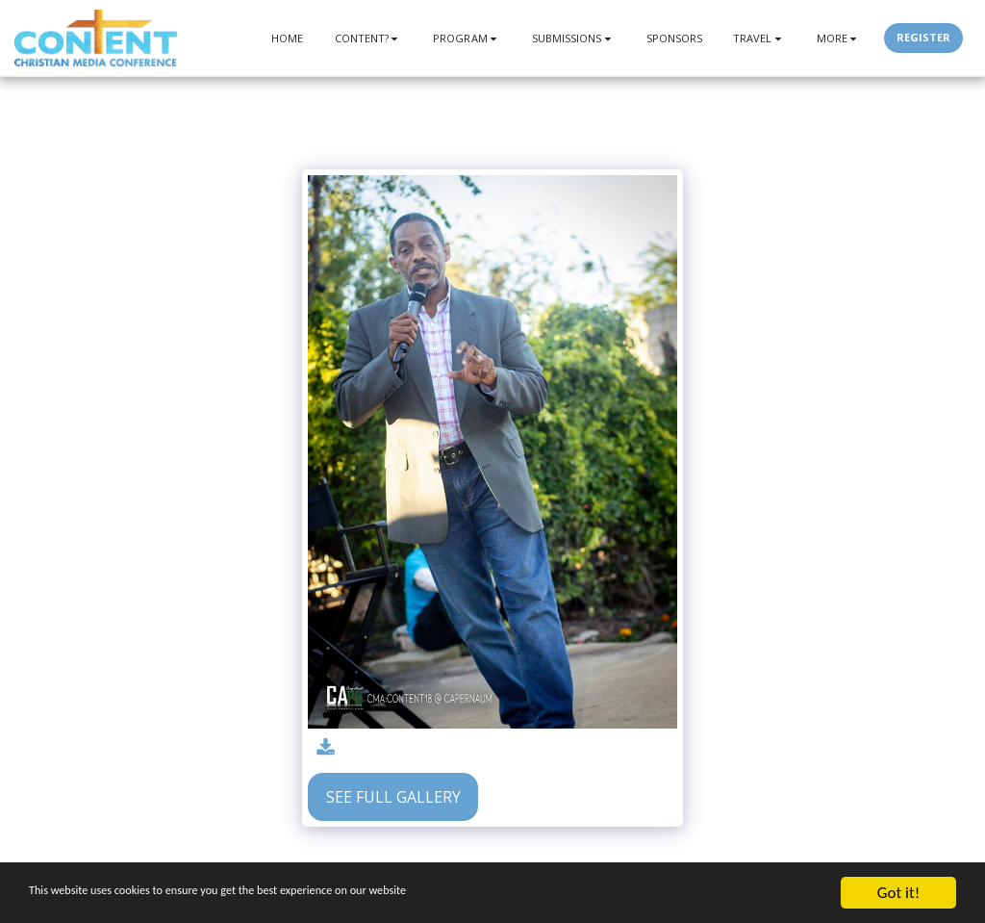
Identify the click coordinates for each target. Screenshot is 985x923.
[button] (368, 38)
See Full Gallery (393, 797)
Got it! (898, 893)
